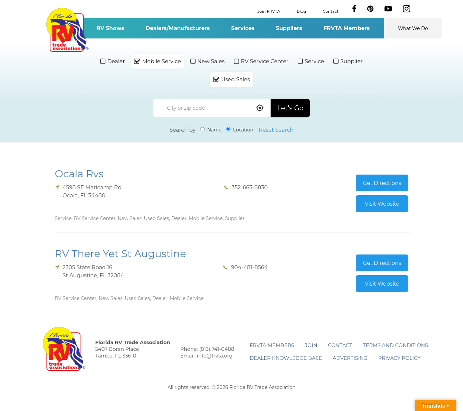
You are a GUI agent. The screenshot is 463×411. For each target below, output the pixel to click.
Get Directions (382, 183)
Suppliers (289, 28)
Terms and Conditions (395, 345)
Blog (301, 11)
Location (239, 130)
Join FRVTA (269, 11)
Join (311, 345)
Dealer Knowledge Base (286, 358)
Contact (330, 11)
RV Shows (110, 28)
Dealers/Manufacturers (178, 28)
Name (211, 130)
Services (243, 28)
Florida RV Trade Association (67, 30)
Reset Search (276, 130)
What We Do (413, 28)
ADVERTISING (350, 358)
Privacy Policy (399, 358)
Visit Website (382, 204)
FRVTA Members (346, 28)
